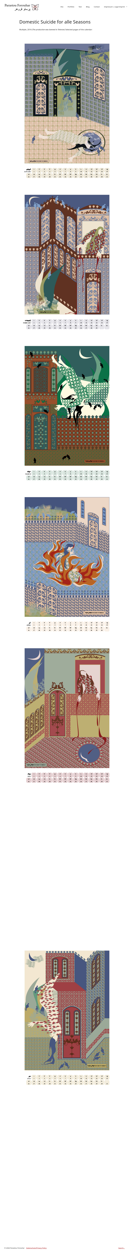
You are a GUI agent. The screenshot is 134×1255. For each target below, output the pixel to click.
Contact (97, 7)
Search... (121, 1248)
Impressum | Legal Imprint (117, 6)
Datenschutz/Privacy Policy (36, 1248)
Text (80, 7)
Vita (61, 7)
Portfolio (71, 7)
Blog (88, 7)
